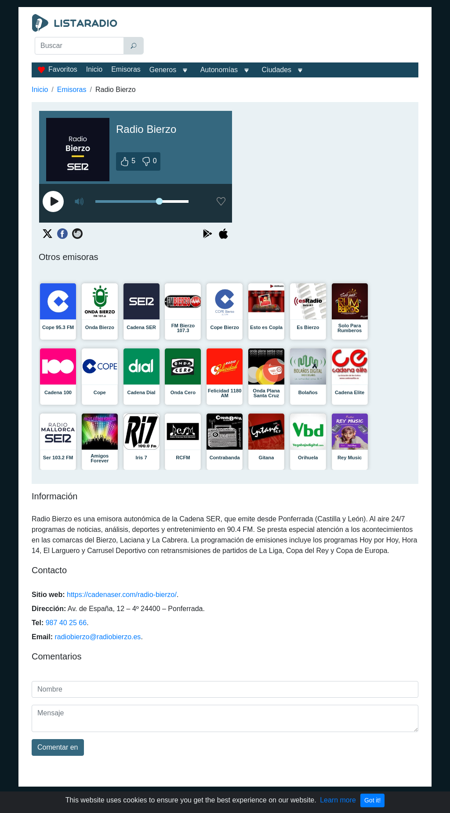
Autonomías (219, 69)
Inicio (94, 69)
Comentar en (57, 747)
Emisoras (126, 69)
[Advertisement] (284, 36)
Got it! (372, 800)
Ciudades (277, 69)
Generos (162, 69)
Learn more (338, 800)
